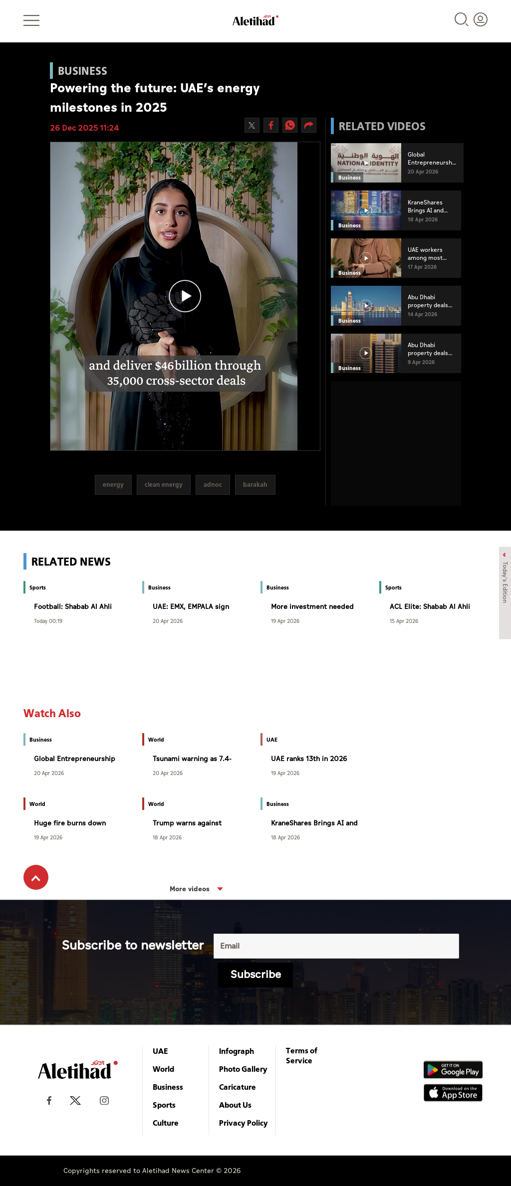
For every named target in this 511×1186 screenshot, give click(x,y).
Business (168, 1087)
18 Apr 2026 (167, 837)
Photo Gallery (243, 1069)
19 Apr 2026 (285, 620)
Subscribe (256, 975)
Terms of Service (301, 1055)
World (163, 1069)
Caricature (237, 1087)
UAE (160, 1051)
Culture (166, 1123)
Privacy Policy (243, 1123)
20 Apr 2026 (168, 620)
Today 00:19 (48, 620)
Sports (164, 1105)
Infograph (236, 1051)
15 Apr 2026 (404, 620)
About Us (235, 1105)
